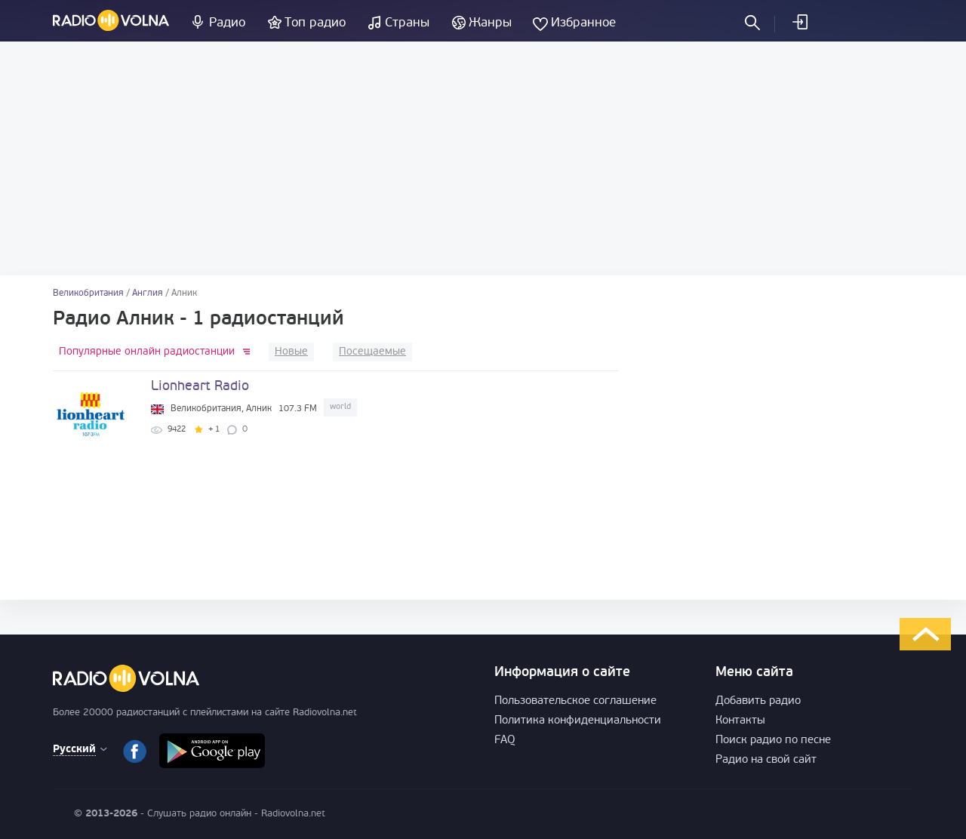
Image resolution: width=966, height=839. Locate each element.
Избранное (583, 23)
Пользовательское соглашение (575, 701)
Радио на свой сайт (766, 760)
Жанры (490, 23)
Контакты (740, 721)
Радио (227, 23)
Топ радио (315, 23)
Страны (407, 23)
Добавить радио (758, 701)
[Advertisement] (483, 158)
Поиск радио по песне (773, 740)
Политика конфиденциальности (577, 721)
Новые (291, 352)
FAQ (504, 740)
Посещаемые (372, 352)
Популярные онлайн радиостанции (147, 352)
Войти (799, 21)
